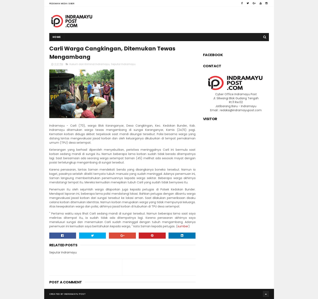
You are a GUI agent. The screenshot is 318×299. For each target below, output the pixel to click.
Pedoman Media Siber (62, 3)
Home (57, 37)
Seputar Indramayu (123, 64)
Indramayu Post (75, 294)
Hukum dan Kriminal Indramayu (89, 64)
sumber (182, 226)
